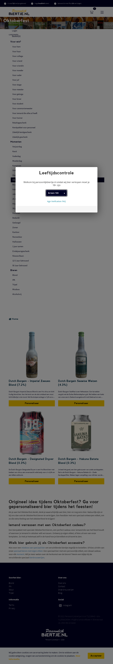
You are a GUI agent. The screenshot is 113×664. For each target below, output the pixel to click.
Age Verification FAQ (56, 201)
